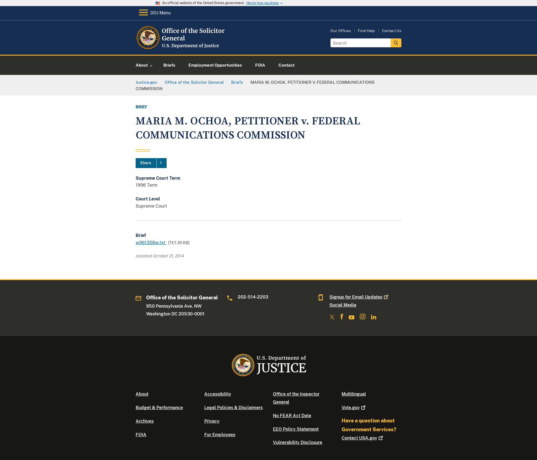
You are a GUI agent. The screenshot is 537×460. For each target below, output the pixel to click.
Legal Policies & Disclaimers (233, 407)
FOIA (141, 434)
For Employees (219, 434)
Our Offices (341, 31)
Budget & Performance (159, 407)
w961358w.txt (151, 242)
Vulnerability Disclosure (297, 442)
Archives (145, 421)
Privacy (212, 421)
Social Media (342, 305)
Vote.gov (354, 407)
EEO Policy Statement (296, 429)
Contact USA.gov (363, 438)
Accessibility (217, 394)
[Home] (181, 48)
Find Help (366, 31)
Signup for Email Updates (359, 297)
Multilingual (354, 394)
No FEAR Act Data (292, 415)
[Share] (151, 163)
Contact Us (391, 31)
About (142, 394)
